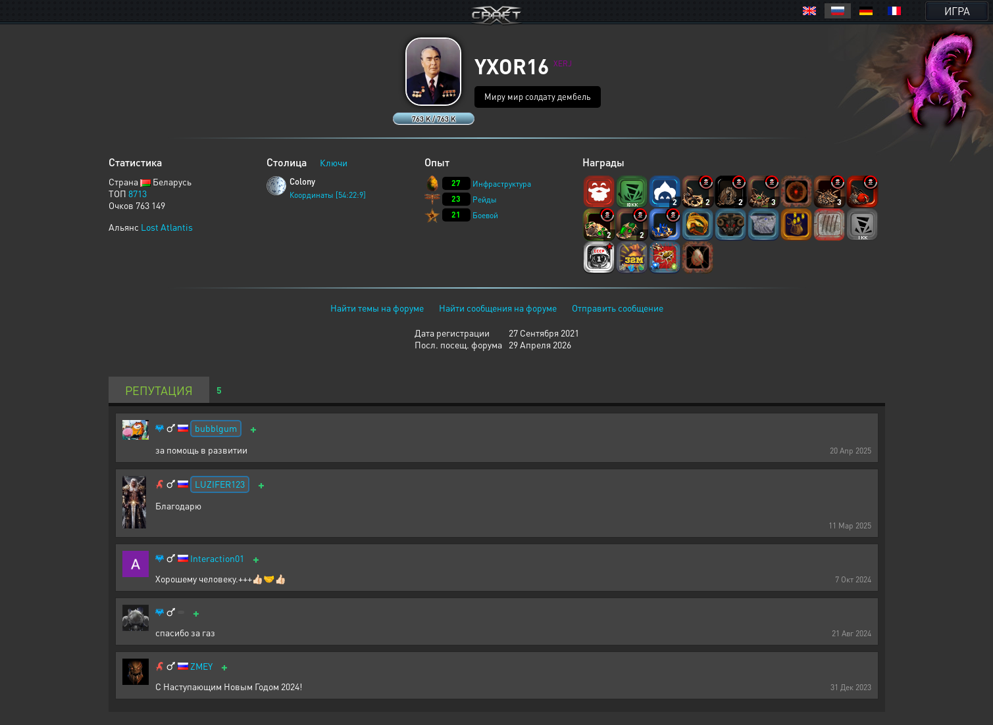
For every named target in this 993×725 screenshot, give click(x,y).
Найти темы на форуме (377, 308)
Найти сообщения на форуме (498, 308)
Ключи (333, 162)
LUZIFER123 (220, 484)
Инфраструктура (501, 184)
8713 (137, 193)
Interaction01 (217, 558)
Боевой (485, 215)
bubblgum (216, 428)
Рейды (484, 199)
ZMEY (201, 666)
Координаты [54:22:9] (328, 195)
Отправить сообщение (617, 308)
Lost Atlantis (167, 227)
